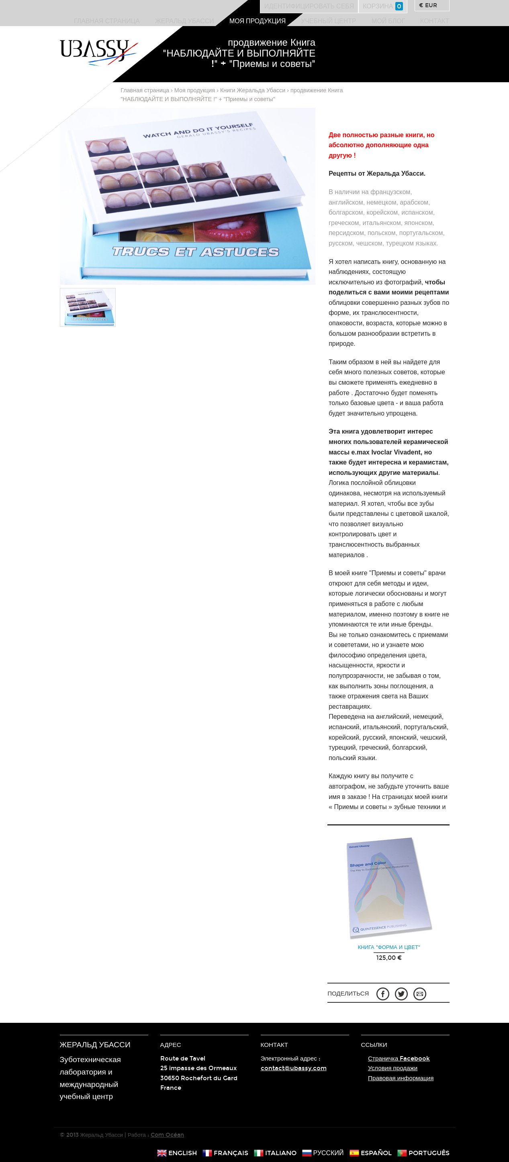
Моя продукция (257, 21)
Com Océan (167, 1135)
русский (323, 1153)
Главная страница (107, 21)
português (423, 1153)
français (225, 1153)
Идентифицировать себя (309, 6)
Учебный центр (328, 21)
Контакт (434, 21)
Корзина (383, 6)
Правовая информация (400, 1078)
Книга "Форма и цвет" (389, 947)
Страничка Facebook (399, 1058)
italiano (275, 1153)
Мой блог (388, 21)
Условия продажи (392, 1068)
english (177, 1153)
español (371, 1153)
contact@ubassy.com (294, 1068)
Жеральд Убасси (184, 21)
